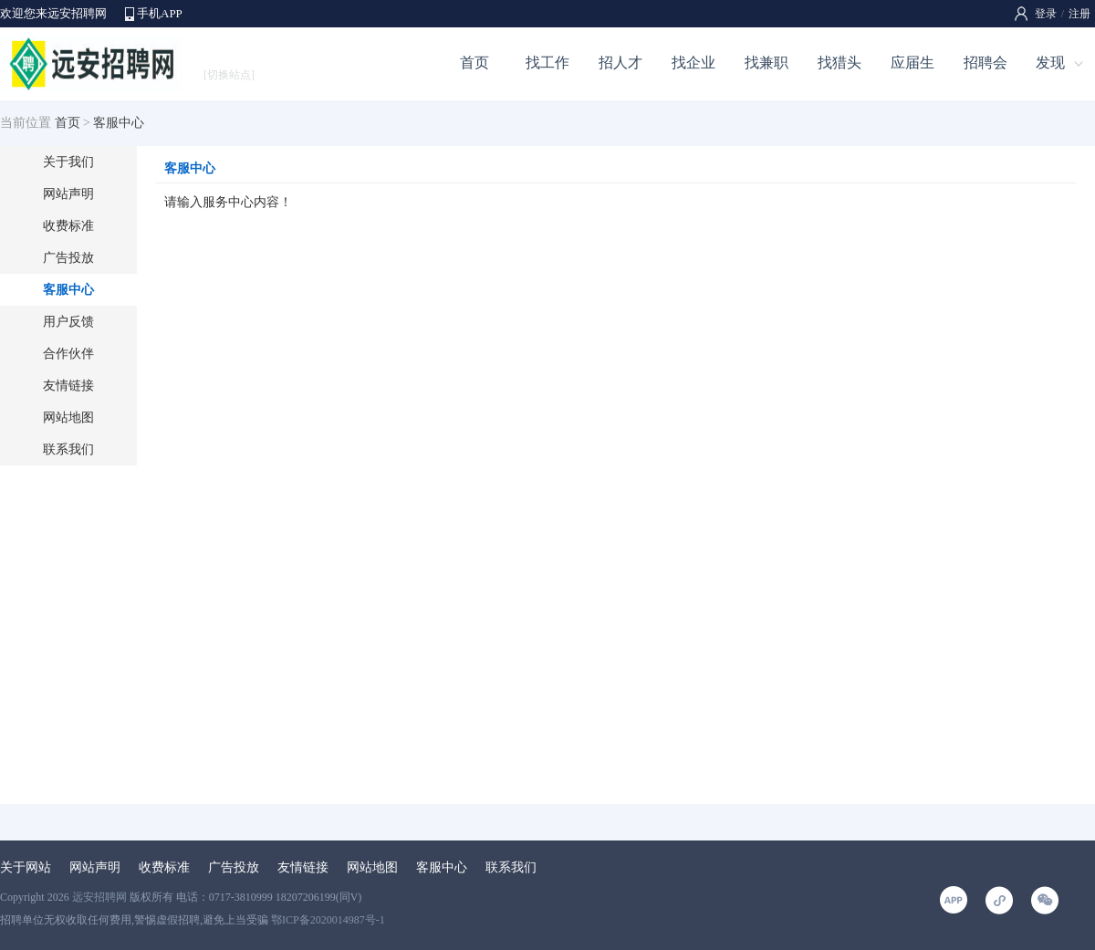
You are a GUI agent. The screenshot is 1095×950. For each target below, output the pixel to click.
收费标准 (68, 226)
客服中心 (68, 290)
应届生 (912, 62)
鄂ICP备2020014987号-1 (328, 919)
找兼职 (766, 62)
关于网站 (25, 867)
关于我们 (68, 162)
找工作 (547, 62)
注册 (1079, 13)
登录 (1046, 13)
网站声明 (68, 194)
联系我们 (68, 449)
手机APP (159, 13)
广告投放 (68, 258)
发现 (1050, 62)
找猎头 (839, 62)
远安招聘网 (99, 897)
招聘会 (985, 62)
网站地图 (68, 417)
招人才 (620, 62)
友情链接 (68, 385)
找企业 (693, 62)
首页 (474, 62)
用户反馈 (68, 322)
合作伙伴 (68, 353)
